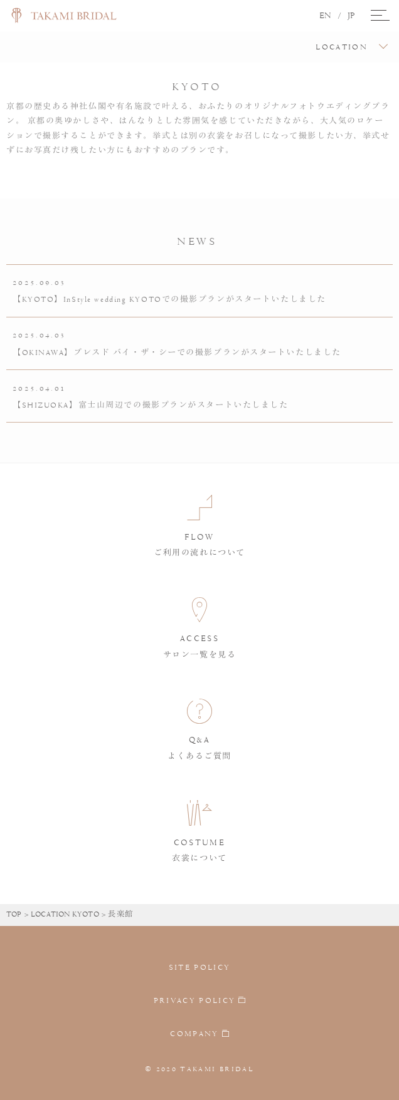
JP (351, 15)
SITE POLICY (200, 967)
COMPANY (194, 1034)
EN (325, 15)
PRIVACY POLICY (195, 1000)
